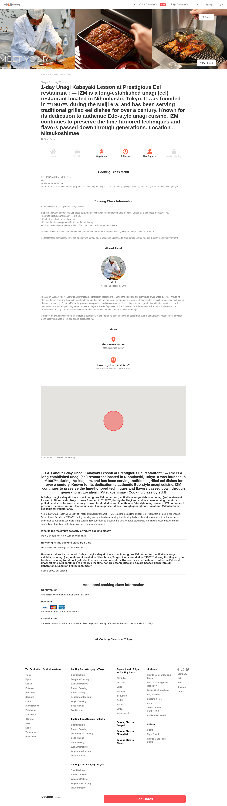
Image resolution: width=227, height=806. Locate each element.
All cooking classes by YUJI (113, 286)
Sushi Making (78, 675)
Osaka (28, 684)
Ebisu (119, 687)
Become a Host (154, 699)
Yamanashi (30, 732)
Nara (27, 723)
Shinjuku (121, 678)
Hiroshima (30, 736)
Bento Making (78, 692)
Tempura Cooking (80, 679)
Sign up (209, 4)
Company (182, 674)
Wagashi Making (79, 684)
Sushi (150, 730)
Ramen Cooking (79, 688)
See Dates (144, 799)
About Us (152, 703)
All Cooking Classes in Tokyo (113, 639)
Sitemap (181, 687)
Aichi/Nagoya (32, 706)
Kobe (28, 728)
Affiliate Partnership (157, 715)
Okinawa (29, 719)
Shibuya (121, 691)
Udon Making (77, 742)
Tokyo (53, 139)
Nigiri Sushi (153, 734)
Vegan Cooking (78, 701)
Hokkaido (30, 692)
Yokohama (30, 710)
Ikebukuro (122, 696)
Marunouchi (123, 713)
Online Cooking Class (152, 4)
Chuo (46, 139)
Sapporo (29, 697)
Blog (179, 682)
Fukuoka (29, 688)
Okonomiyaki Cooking (82, 733)
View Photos (206, 63)
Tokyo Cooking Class (181, 4)
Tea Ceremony (78, 710)
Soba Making (77, 706)
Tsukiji (120, 700)
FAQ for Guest (154, 694)
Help (198, 4)
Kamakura (30, 714)
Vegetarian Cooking (81, 697)
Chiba (28, 701)
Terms (180, 691)
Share (206, 17)
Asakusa (121, 682)
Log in (220, 4)
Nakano (120, 704)
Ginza (119, 709)
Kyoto (28, 679)
